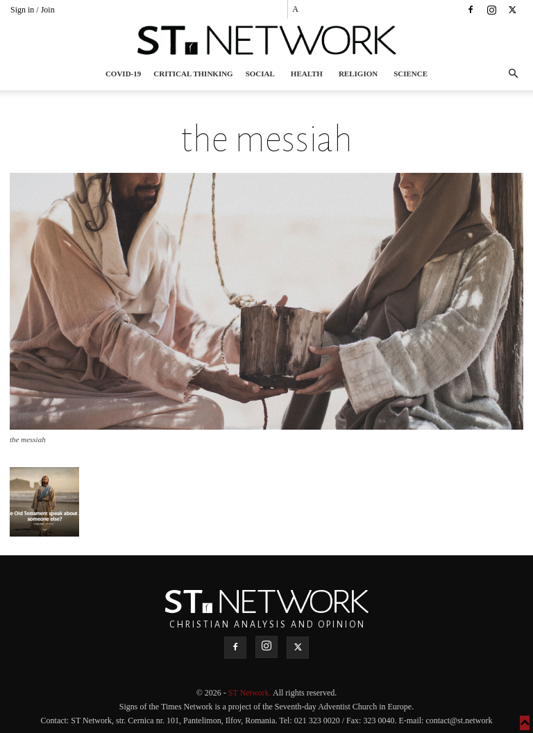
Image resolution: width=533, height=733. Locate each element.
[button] (513, 74)
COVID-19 (123, 73)
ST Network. (250, 693)
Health (307, 73)
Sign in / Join (32, 10)
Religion (358, 73)
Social (260, 73)
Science (411, 73)
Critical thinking (192, 73)
